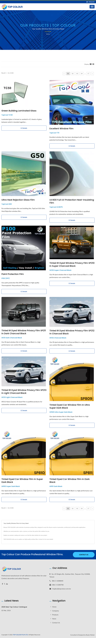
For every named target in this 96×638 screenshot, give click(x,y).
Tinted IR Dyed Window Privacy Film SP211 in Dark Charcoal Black (23, 332)
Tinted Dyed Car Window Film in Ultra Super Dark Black (69, 406)
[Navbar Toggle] (92, 6)
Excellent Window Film (61, 128)
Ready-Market (90, 635)
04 (81, 73)
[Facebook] (2, 584)
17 (88, 73)
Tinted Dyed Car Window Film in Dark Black (69, 481)
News (54, 619)
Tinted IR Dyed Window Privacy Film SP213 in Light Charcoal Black (23, 392)
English (92, 2)
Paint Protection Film (12, 274)
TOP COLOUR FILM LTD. (20, 635)
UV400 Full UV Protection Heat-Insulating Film (71, 201)
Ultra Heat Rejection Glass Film (18, 199)
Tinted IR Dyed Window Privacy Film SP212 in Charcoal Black (71, 332)
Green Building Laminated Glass (18, 110)
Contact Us (41, 539)
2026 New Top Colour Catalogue (14, 607)
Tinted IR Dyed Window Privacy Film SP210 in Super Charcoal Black (72, 264)
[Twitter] (4, 584)
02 (72, 73)
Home (48, 34)
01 (68, 73)
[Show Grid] (90, 64)
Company (55, 611)
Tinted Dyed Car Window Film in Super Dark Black (22, 481)
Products (55, 615)
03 (77, 73)
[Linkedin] (7, 584)
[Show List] (93, 64)
